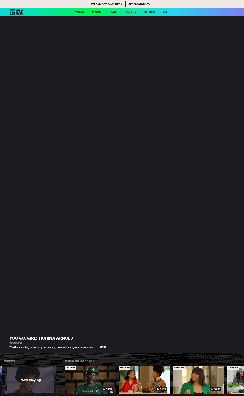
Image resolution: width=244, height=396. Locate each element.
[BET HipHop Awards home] (16, 13)
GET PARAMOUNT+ (139, 4)
